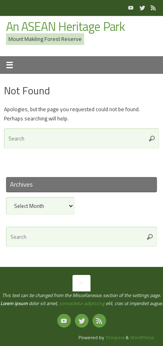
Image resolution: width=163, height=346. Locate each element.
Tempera (115, 337)
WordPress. (142, 337)
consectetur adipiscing (82, 303)
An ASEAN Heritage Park (65, 26)
